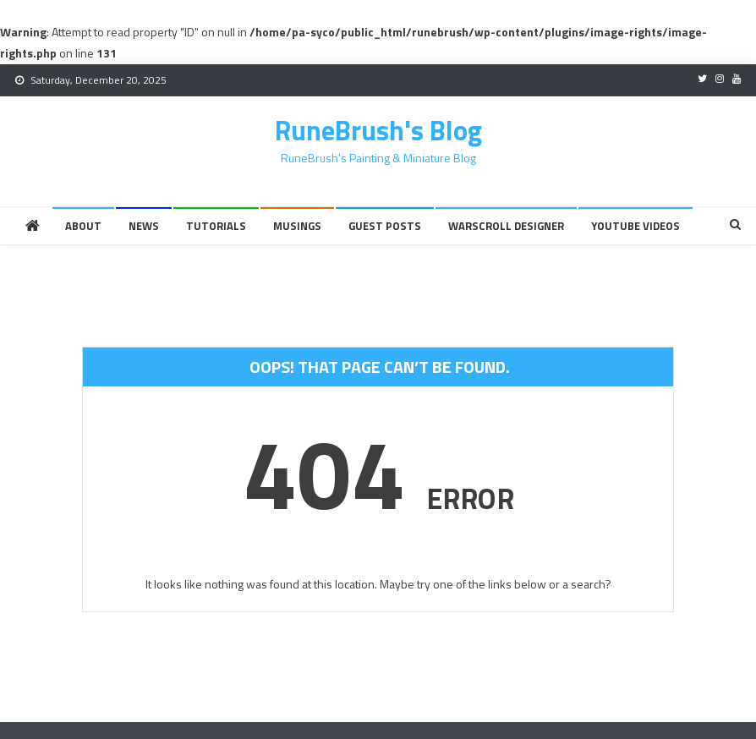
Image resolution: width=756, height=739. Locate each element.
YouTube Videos (635, 225)
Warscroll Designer (506, 225)
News (144, 225)
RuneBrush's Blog (378, 130)
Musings (297, 225)
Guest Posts (384, 225)
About (83, 225)
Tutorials (216, 225)
